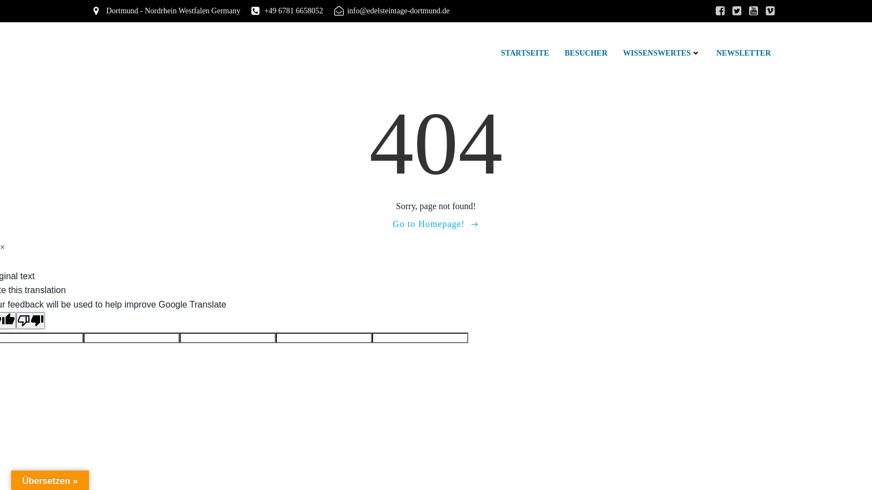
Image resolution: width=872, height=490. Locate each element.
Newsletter (743, 53)
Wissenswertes (662, 53)
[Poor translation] (30, 320)
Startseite (525, 53)
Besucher (585, 53)
